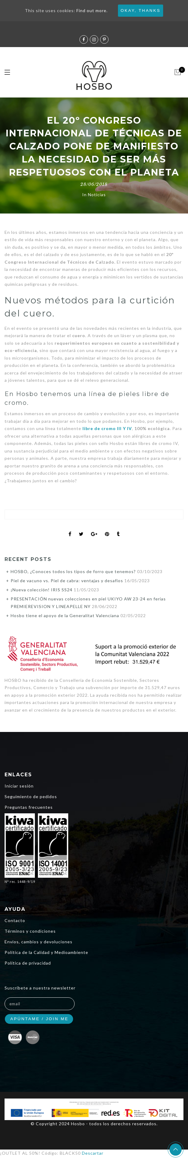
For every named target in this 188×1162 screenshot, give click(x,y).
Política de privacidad (28, 962)
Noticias (97, 194)
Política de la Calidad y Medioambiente (46, 952)
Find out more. (92, 10)
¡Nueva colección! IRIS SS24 (41, 589)
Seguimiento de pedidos (31, 796)
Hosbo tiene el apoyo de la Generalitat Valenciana (65, 615)
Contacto (15, 920)
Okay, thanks (141, 10)
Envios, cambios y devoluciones (38, 941)
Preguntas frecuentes (29, 807)
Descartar (92, 1153)
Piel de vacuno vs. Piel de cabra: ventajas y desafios (67, 580)
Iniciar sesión (19, 785)
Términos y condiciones (30, 931)
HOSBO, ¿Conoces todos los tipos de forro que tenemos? (73, 571)
